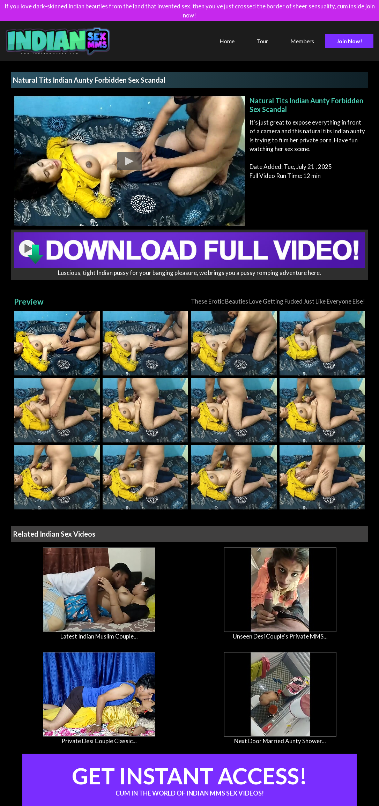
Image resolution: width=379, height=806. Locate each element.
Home (227, 41)
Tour (262, 41)
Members (302, 41)
